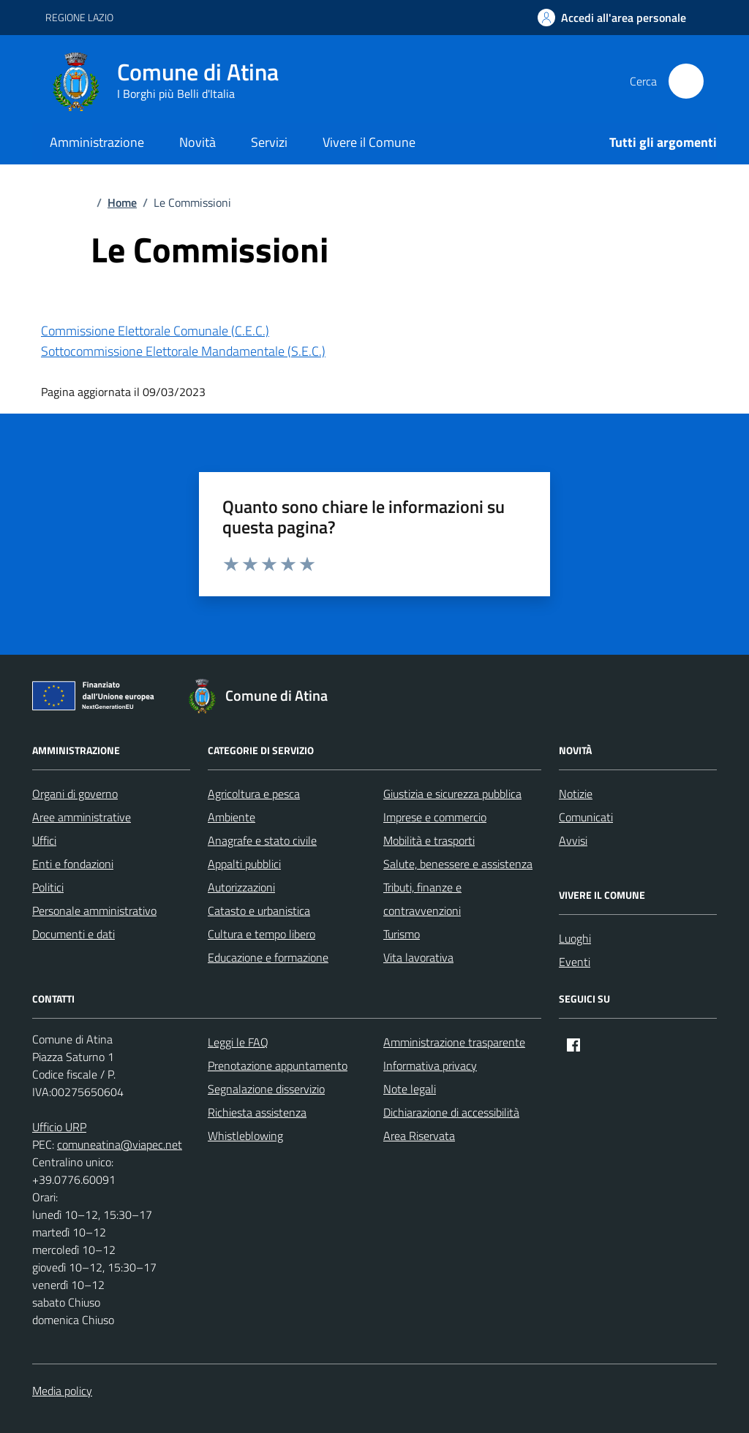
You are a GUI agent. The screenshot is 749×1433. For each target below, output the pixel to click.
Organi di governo (75, 793)
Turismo (401, 934)
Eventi (574, 961)
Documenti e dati (73, 934)
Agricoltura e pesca (254, 793)
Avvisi (573, 840)
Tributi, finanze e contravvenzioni (422, 898)
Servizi (269, 142)
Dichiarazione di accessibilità (451, 1112)
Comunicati (586, 817)
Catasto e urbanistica (259, 910)
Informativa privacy (430, 1065)
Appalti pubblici (244, 864)
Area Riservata (419, 1135)
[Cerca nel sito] (686, 81)
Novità (197, 142)
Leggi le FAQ (238, 1042)
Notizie (575, 793)
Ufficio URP (59, 1127)
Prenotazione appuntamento (277, 1065)
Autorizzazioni (241, 887)
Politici (48, 887)
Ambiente (231, 817)
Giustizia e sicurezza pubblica (452, 793)
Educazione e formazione (268, 957)
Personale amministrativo (94, 910)
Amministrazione (97, 142)
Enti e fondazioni (72, 864)
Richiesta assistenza (257, 1112)
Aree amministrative (81, 817)
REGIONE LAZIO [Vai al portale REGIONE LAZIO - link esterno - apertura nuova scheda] (79, 17)
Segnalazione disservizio (266, 1089)
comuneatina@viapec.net (119, 1144)
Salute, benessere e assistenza (457, 864)
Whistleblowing (245, 1135)
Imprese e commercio (434, 817)
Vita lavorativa (418, 957)
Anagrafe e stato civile (262, 840)
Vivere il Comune (369, 142)
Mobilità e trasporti (429, 840)
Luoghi (575, 938)
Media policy (62, 1390)
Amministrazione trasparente (454, 1042)
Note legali (409, 1089)
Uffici (44, 840)
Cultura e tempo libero (261, 934)
